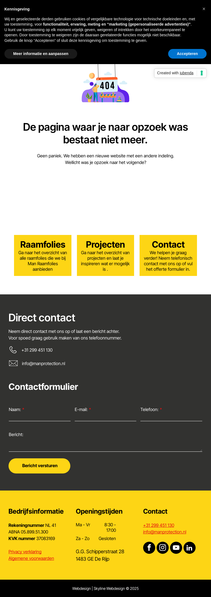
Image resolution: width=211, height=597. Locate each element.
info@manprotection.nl (43, 363)
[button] (203, 8)
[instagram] (163, 548)
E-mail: (81, 409)
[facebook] (149, 548)
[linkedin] (190, 548)
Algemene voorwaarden (31, 558)
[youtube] (176, 548)
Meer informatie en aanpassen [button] (40, 53)
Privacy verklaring (25, 551)
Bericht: (16, 434)
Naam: (15, 409)
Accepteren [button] (187, 53)
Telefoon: (149, 409)
